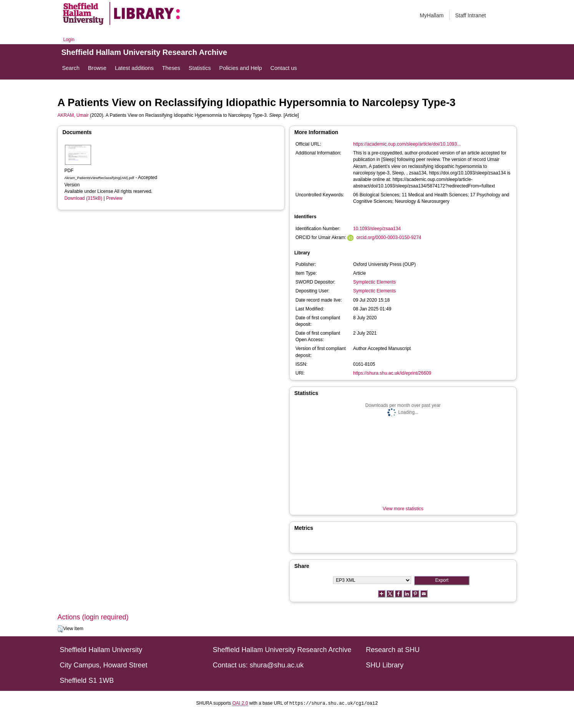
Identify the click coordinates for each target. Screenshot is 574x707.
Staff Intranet (470, 15)
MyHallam (431, 15)
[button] (60, 629)
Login (68, 39)
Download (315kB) (83, 198)
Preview (114, 198)
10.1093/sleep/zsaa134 (377, 228)
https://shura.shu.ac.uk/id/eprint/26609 (392, 373)
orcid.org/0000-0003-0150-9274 (389, 237)
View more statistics (403, 508)
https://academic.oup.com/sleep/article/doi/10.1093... (407, 144)
